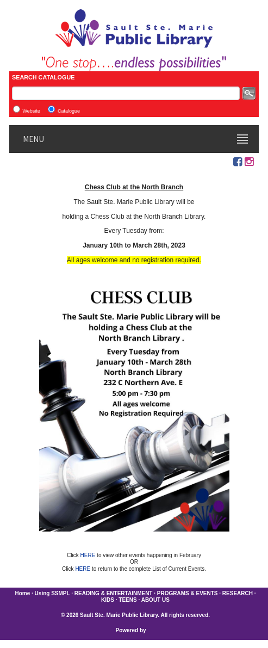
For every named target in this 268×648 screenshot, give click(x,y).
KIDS (107, 600)
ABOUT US (155, 600)
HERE (88, 555)
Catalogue (69, 111)
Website (31, 111)
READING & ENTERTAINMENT (113, 593)
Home (22, 593)
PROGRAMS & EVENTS (187, 593)
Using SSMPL (52, 593)
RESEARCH (237, 593)
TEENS (127, 600)
